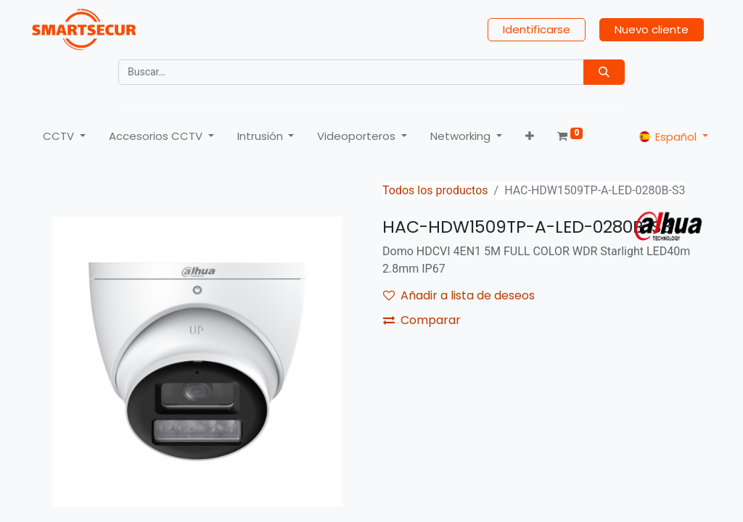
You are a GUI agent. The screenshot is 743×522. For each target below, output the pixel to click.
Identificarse (536, 29)
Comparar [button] (422, 320)
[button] (530, 137)
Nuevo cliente (652, 29)
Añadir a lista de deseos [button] (459, 295)
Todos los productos (435, 190)
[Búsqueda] (604, 72)
